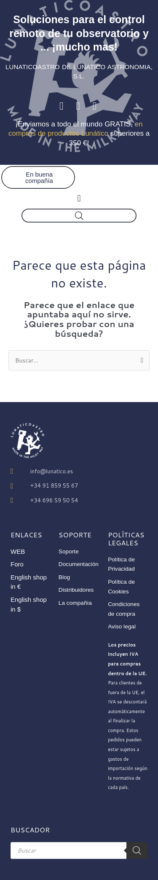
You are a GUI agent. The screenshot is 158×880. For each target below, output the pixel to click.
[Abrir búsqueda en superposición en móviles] (79, 216)
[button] (79, 198)
